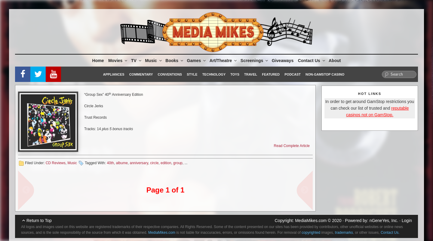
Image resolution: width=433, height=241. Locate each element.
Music (154, 60)
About (335, 60)
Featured (271, 74)
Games (197, 60)
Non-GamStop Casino (325, 74)
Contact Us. (390, 232)
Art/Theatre (224, 60)
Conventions (170, 74)
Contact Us (312, 60)
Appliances (113, 74)
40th (110, 163)
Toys (234, 74)
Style (192, 74)
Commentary (141, 74)
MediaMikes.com (311, 220)
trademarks (344, 232)
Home (98, 60)
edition (166, 163)
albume (121, 163)
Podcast (292, 74)
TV (136, 60)
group (178, 163)
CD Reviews (56, 163)
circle (154, 163)
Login (407, 220)
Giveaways (282, 60)
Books (174, 60)
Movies (118, 60)
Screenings (255, 60)
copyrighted (311, 232)
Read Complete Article (292, 146)
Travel (250, 74)
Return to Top (39, 220)
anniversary (139, 163)
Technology (214, 74)
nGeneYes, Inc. (384, 220)
